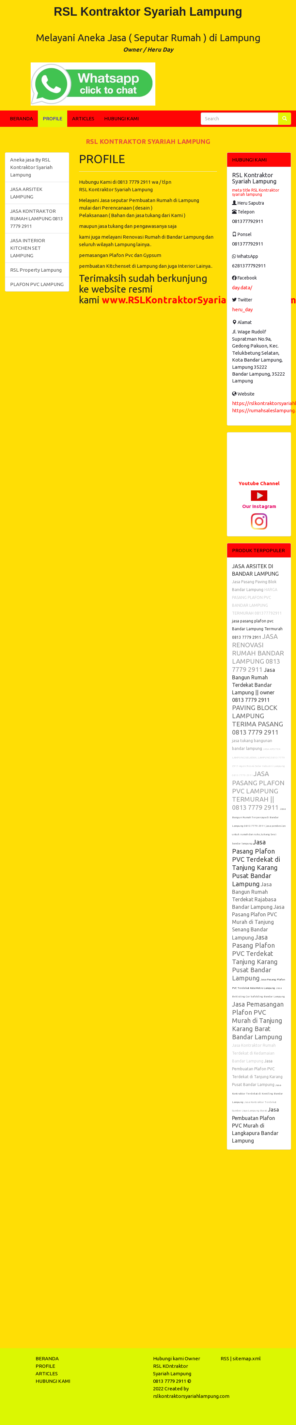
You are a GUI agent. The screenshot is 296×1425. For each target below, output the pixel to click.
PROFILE (52, 118)
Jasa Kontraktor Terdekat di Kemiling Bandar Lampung (257, 1094)
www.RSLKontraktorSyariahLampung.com (199, 299)
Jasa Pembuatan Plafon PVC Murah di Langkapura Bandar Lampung (255, 1125)
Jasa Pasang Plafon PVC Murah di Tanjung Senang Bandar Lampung (258, 922)
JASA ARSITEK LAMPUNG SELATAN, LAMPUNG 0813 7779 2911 (258, 758)
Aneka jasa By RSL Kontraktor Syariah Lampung (31, 167)
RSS (225, 1358)
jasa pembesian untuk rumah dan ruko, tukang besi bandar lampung (259, 834)
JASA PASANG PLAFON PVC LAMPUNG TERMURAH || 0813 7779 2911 (258, 790)
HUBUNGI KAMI (121, 118)
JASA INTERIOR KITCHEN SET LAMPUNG (27, 248)
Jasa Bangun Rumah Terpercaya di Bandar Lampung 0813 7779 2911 (259, 817)
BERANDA (21, 118)
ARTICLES (83, 118)
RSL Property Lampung (36, 270)
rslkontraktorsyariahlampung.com (191, 1396)
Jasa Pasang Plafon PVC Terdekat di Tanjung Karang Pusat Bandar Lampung (256, 863)
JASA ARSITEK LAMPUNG (26, 192)
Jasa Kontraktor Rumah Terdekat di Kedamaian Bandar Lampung (254, 1053)
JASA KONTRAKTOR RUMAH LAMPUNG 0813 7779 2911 (36, 218)
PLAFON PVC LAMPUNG (37, 284)
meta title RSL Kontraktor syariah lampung (255, 192)
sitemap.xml (247, 1358)
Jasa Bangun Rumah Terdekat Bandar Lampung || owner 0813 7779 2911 (253, 685)
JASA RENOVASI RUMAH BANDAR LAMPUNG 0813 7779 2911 (258, 653)
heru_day (242, 309)
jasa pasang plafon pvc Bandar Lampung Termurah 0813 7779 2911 (257, 629)
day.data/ (242, 287)
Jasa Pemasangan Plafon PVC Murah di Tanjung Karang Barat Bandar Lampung (258, 1020)
